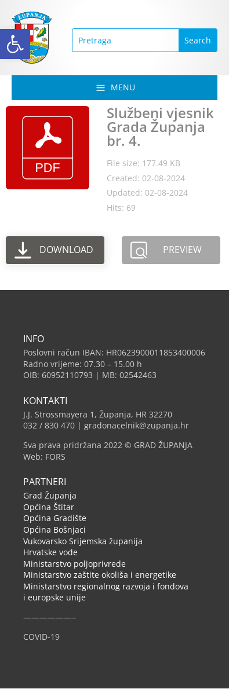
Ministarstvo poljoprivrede (74, 563)
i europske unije (54, 597)
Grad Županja (50, 495)
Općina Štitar (48, 506)
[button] (15, 44)
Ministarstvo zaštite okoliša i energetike (99, 574)
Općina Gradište (54, 517)
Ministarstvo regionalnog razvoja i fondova (105, 586)
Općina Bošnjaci (54, 529)
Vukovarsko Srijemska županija (83, 541)
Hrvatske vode (50, 552)
